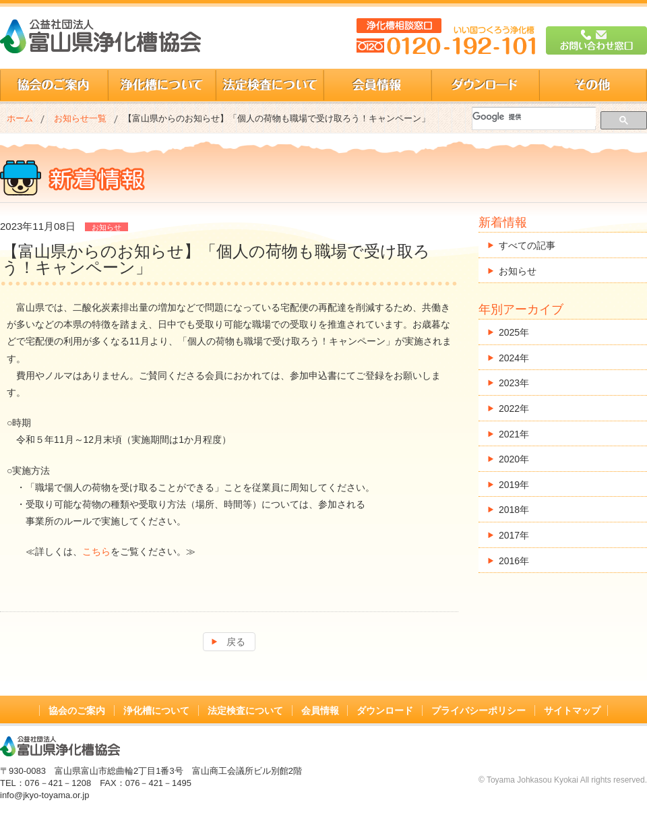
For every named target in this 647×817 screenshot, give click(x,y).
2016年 (514, 560)
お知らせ (517, 271)
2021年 (514, 434)
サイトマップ (572, 710)
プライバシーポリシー (478, 710)
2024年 (514, 358)
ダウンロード (485, 85)
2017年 (514, 535)
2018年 (514, 509)
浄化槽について (162, 85)
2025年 (514, 332)
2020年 (514, 459)
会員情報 (377, 85)
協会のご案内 (54, 85)
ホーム (20, 118)
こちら (96, 551)
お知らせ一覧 (80, 118)
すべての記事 (527, 245)
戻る (235, 641)
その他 (593, 85)
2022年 (514, 408)
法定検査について (270, 85)
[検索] (534, 117)
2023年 (514, 382)
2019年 (514, 484)
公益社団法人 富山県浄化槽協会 (100, 36)
